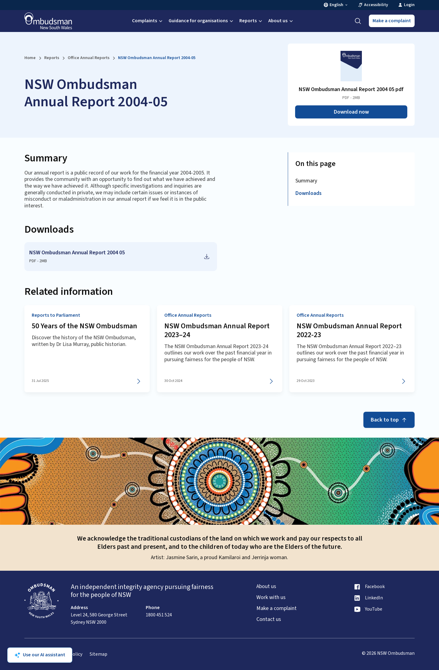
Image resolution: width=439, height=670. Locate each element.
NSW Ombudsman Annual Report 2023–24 (216, 330)
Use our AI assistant (39, 654)
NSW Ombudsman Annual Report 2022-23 (349, 330)
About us (281, 20)
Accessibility (373, 5)
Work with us (271, 597)
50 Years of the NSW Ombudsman (84, 326)
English (335, 5)
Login (406, 5)
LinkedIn (374, 598)
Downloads (308, 193)
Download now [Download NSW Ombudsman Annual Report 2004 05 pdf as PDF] (351, 112)
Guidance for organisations (201, 20)
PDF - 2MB (38, 261)
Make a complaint (392, 20)
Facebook (375, 587)
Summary (306, 181)
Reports (251, 20)
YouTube (373, 609)
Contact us (268, 619)
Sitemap (98, 654)
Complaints (148, 20)
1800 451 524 (159, 615)
